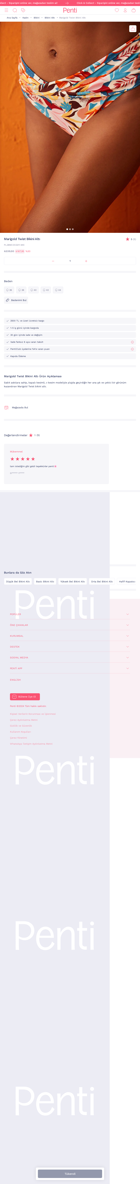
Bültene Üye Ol (27, 696)
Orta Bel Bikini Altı (102, 581)
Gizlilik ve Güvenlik (21, 725)
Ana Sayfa (12, 17)
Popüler (15, 614)
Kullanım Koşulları (20, 731)
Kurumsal (16, 636)
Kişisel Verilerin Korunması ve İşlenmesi (33, 714)
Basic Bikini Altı (45, 581)
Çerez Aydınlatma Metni (23, 720)
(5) (133, 239)
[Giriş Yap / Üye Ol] (125, 10)
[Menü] (6, 10)
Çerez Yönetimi (18, 737)
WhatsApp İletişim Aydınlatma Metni (31, 743)
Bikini (36, 17)
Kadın (26, 17)
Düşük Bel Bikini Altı (18, 581)
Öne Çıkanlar (19, 625)
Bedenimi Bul (16, 300)
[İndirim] (23, 10)
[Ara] (14, 10)
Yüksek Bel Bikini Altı (72, 581)
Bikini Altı (50, 17)
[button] (67, 229)
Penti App (16, 668)
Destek (15, 646)
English (15, 679)
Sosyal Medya (19, 657)
